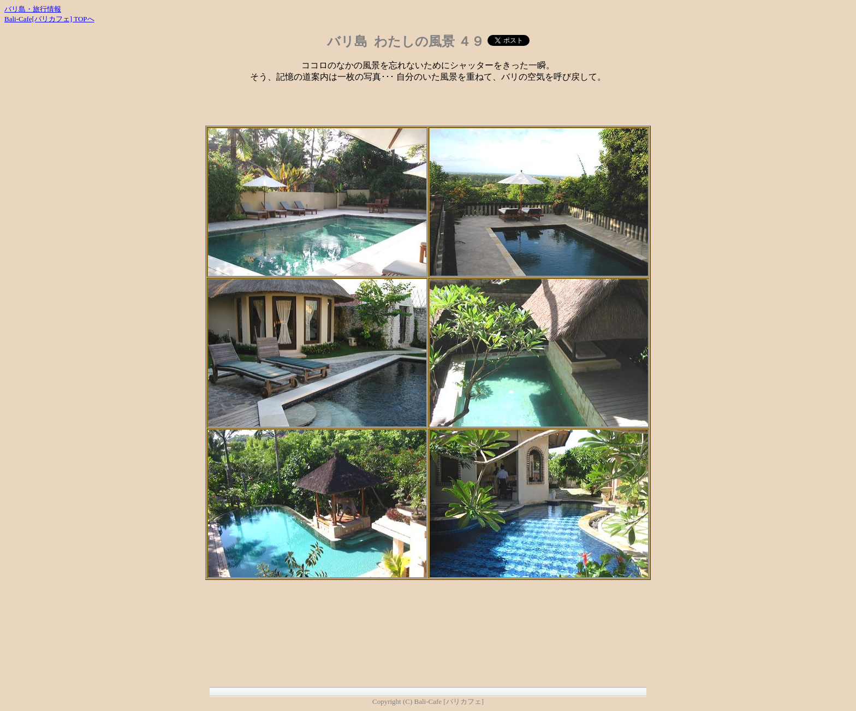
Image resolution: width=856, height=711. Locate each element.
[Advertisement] (428, 109)
